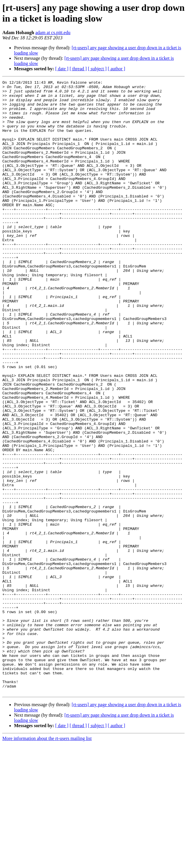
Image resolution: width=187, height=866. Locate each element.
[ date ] (61, 68)
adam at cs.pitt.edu (52, 32)
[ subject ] (97, 68)
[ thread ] (78, 68)
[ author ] (116, 68)
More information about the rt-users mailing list (47, 860)
